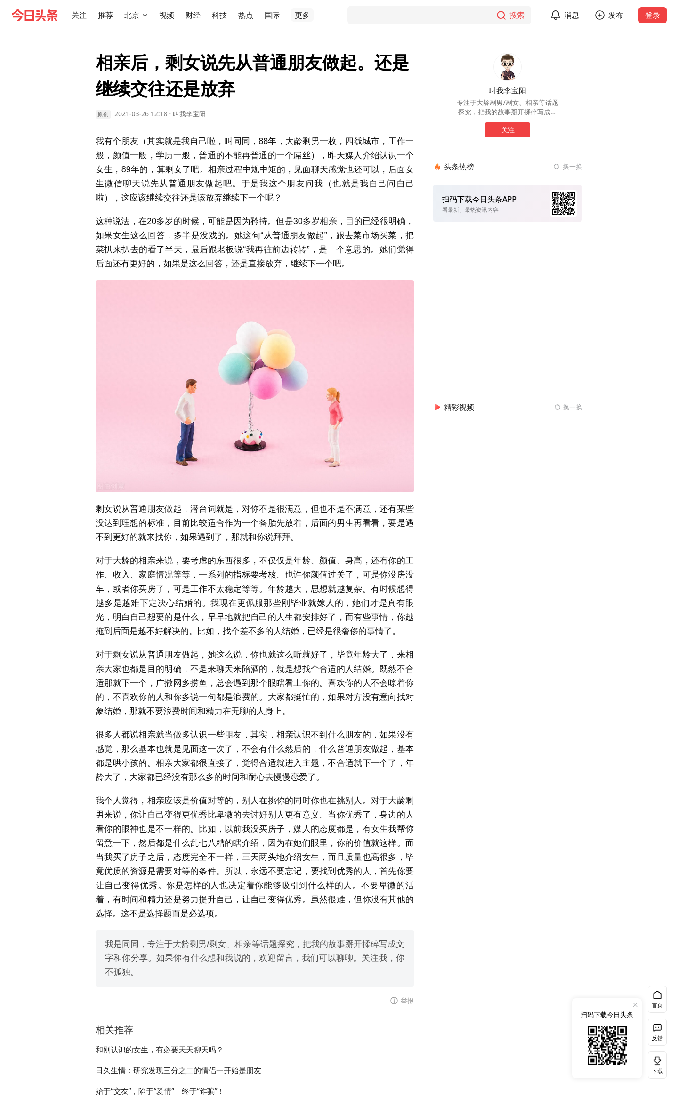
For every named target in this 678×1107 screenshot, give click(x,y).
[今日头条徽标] (34, 15)
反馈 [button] (657, 1038)
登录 (652, 15)
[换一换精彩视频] (568, 407)
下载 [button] (655, 1064)
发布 (615, 15)
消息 (571, 15)
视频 (166, 15)
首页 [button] (657, 1005)
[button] (79, 15)
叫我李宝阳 (189, 113)
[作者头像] (507, 67)
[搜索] (439, 15)
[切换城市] (145, 15)
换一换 (572, 166)
